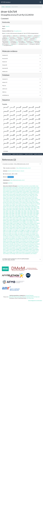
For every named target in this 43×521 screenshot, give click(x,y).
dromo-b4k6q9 (25, 216)
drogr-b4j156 (21, 209)
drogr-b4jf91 (24, 213)
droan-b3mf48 (16, 192)
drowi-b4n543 (10, 249)
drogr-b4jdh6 (17, 210)
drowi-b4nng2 (12, 253)
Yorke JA (22, 170)
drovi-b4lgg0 (21, 230)
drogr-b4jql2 (17, 214)
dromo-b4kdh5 (36, 220)
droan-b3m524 (13, 191)
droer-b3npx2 (19, 201)
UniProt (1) (4, 88)
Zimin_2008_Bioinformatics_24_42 (23, 168)
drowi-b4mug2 (31, 242)
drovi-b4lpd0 (32, 231)
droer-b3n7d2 (12, 197)
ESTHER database (5, 2)
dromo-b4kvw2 (19, 227)
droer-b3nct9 (12, 199)
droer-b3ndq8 (24, 199)
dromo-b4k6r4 (10, 217)
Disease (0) (4, 65)
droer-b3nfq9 (37, 199)
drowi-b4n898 (19, 250)
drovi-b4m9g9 (31, 238)
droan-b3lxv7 (26, 185)
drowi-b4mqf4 (36, 241)
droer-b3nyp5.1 (16, 202)
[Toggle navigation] (40, 2)
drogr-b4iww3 (27, 206)
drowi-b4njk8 (16, 252)
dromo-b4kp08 (31, 224)
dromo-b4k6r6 (23, 217)
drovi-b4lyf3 (20, 234)
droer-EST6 (9, 206)
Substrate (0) (5, 68)
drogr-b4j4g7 (27, 208)
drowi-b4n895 (6, 250)
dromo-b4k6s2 (26, 219)
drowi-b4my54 (30, 243)
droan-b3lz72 (9, 190)
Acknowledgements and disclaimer (35, 300)
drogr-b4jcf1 (11, 210)
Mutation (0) (5, 55)
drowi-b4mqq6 (12, 242)
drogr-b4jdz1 (23, 210)
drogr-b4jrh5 (23, 214)
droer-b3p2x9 (19, 205)
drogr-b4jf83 (36, 212)
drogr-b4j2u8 (15, 208)
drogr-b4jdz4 (36, 210)
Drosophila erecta (17, 31)
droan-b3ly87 (32, 185)
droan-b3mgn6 (30, 192)
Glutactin (7, 26)
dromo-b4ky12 (32, 227)
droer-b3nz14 (31, 203)
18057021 (10, 183)
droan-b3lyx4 (15, 188)
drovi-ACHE (28, 228)
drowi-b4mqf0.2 (16, 241)
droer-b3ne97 (31, 199)
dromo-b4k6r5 (16, 217)
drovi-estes (28, 239)
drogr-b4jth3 (29, 214)
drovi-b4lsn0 (32, 232)
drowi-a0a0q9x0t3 (26, 253)
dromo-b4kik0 (6, 224)
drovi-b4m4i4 (36, 235)
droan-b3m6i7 (29, 190)
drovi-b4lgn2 (27, 230)
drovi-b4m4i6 (12, 237)
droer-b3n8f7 (9, 198)
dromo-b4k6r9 (6, 219)
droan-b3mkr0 (6, 194)
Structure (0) (5, 58)
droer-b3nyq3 (18, 203)
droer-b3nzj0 (37, 203)
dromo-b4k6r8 (36, 217)
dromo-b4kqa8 (16, 226)
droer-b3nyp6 (29, 202)
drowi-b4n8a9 (25, 248)
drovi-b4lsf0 (26, 232)
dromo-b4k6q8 (18, 216)
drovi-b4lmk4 (20, 231)
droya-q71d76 (19, 253)
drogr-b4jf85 (12, 213)
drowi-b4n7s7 (16, 246)
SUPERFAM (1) (5, 95)
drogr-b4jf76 (6, 212)
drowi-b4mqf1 (23, 241)
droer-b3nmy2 (13, 201)
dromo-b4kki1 (18, 224)
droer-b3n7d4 (25, 197)
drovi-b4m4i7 (18, 237)
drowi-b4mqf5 (6, 242)
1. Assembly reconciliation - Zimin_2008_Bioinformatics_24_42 (15, 164)
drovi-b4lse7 (14, 232)
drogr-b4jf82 (30, 212)
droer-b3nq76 (32, 201)
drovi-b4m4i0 (10, 235)
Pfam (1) (4, 85)
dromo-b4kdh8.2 (30, 221)
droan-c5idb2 (29, 195)
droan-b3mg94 (23, 192)
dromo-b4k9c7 (32, 219)
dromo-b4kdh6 (6, 221)
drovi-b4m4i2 (16, 235)
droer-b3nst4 (9, 202)
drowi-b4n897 (12, 250)
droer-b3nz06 (25, 203)
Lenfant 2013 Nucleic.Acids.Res (14, 296)
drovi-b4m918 (16, 239)
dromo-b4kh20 (30, 223)
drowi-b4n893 (36, 249)
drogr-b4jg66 (36, 213)
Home (3, 6)
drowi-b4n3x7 (19, 245)
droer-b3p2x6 (6, 205)
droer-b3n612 (28, 198)
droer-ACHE (35, 195)
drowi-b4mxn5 (23, 243)
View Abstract (10, 176)
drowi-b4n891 (29, 249)
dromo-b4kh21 (37, 223)
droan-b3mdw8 (33, 191)
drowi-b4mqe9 (10, 241)
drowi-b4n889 (23, 249)
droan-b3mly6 (31, 194)
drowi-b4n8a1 (36, 246)
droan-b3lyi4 (9, 188)
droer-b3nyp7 (36, 202)
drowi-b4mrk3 (19, 242)
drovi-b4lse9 (20, 232)
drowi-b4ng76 (33, 250)
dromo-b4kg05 (10, 223)
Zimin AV (9, 170)
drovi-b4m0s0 (26, 234)
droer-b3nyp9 (12, 203)
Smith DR (14, 170)
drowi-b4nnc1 (35, 252)
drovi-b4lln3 (14, 231)
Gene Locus (8, 6)
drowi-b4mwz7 (17, 243)
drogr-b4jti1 (35, 214)
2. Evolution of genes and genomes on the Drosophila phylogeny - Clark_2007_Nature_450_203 (15, 259)
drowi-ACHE (34, 239)
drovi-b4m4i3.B (29, 235)
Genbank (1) (5, 79)
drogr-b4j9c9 (9, 209)
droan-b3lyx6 (27, 188)
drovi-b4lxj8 (14, 234)
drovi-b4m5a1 (12, 238)
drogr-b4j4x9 (34, 208)
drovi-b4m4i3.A (22, 235)
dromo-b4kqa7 (10, 226)
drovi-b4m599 (10, 239)
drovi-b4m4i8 (24, 237)
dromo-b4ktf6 (12, 227)
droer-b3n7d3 (19, 197)
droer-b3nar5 (35, 198)
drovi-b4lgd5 (15, 230)
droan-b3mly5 (25, 194)
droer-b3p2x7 (13, 205)
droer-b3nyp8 (6, 203)
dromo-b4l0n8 (10, 228)
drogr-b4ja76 (34, 209)
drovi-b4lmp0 (26, 231)
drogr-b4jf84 (6, 213)
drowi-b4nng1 (6, 253)
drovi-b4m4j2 (36, 237)
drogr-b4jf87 (18, 213)
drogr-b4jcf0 (5, 210)
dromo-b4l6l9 (16, 228)
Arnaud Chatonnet (29, 295)
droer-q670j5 (15, 206)
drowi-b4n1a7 (6, 245)
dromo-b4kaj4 (16, 220)
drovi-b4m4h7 (33, 234)
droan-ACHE (20, 185)
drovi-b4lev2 (34, 228)
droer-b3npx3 (25, 201)
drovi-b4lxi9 (8, 234)
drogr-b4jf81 (24, 212)
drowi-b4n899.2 (25, 250)
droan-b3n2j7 (23, 195)
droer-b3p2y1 (25, 205)
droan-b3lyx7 (33, 188)
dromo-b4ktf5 (6, 227)
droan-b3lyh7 (15, 187)
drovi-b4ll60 (8, 231)
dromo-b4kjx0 (12, 224)
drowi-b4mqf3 (30, 241)
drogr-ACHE (20, 206)
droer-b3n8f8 (16, 198)
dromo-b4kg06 (16, 223)
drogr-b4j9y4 (15, 209)
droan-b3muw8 (17, 195)
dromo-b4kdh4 (29, 220)
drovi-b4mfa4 (23, 239)
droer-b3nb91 (6, 199)
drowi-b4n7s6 (10, 246)
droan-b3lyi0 (27, 187)
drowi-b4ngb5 (10, 252)
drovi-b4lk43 (33, 230)
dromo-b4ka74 (10, 220)
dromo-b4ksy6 (36, 226)
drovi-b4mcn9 (33, 253)
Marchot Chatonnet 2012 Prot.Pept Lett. (31, 296)
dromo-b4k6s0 (13, 219)
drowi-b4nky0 (22, 252)
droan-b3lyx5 (21, 188)
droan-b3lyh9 (21, 187)
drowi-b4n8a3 (12, 248)
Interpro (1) (4, 82)
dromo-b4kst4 (29, 226)
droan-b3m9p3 (6, 191)
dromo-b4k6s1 (19, 219)
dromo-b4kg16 (23, 223)
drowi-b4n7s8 (22, 246)
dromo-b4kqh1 (23, 226)
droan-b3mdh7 (26, 191)
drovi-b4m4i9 (30, 237)
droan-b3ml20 (12, 194)
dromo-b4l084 (22, 228)
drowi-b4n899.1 (29, 246)
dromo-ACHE (11, 216)
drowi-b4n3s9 (12, 245)
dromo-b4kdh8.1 (22, 221)
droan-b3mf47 (10, 192)
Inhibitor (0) (4, 71)
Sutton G (18, 170)
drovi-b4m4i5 (6, 237)
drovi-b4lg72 (9, 230)
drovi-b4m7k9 (25, 238)
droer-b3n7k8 (31, 197)
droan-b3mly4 (19, 194)
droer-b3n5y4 (6, 197)
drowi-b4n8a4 (19, 248)
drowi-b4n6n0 (25, 245)
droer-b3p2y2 (32, 205)
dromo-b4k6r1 (31, 216)
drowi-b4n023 (32, 248)
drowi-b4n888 (16, 249)
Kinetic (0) (4, 61)
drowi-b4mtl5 (25, 242)
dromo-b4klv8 (25, 224)
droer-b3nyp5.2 (23, 202)
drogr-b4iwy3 (33, 206)
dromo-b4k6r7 (29, 217)
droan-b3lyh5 (9, 187)
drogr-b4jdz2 (29, 210)
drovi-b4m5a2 (19, 238)
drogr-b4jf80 (18, 212)
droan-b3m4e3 (16, 190)
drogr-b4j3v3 (21, 208)
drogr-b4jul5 (5, 216)
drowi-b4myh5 (37, 243)
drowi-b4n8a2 (6, 248)
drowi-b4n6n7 (31, 245)
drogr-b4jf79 (12, 212)
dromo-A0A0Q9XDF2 (14, 221)
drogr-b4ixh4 (9, 208)
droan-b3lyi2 (33, 187)
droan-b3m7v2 (35, 190)
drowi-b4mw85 (10, 243)
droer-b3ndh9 (18, 199)
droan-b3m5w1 (22, 190)
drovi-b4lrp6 (9, 232)
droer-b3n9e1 (22, 198)
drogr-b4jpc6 (12, 214)
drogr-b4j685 (28, 209)
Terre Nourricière (30, 298)
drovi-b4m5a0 (6, 238)
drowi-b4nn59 (28, 252)
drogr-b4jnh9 (6, 214)
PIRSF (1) (4, 92)
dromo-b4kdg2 (23, 220)
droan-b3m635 (19, 191)
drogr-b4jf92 (30, 213)
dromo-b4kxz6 (25, 227)
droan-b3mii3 (36, 192)
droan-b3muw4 (10, 195)
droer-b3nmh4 (6, 201)
